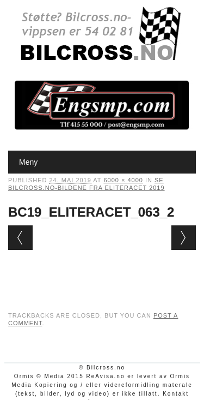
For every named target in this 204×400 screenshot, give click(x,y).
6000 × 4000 (123, 180)
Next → (183, 237)
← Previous (20, 237)
